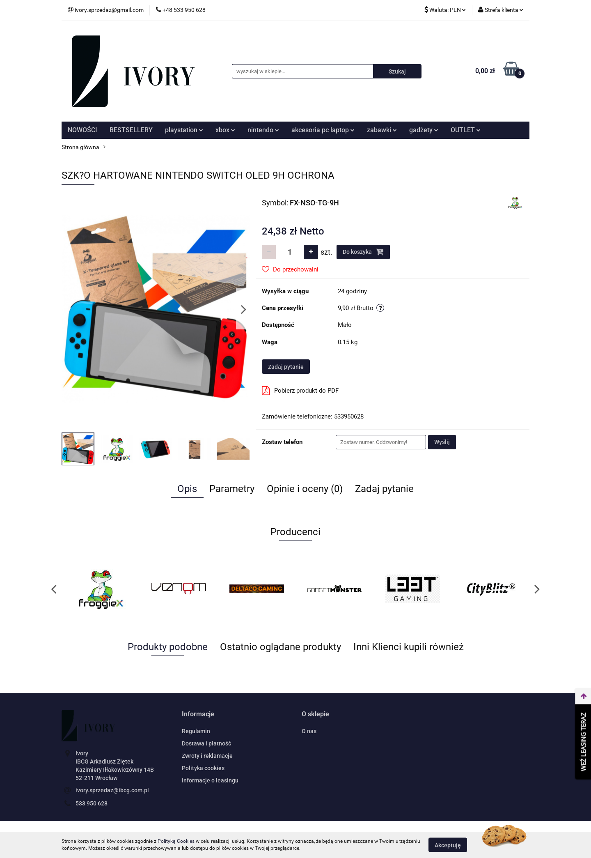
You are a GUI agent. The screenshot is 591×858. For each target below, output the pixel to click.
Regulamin (196, 731)
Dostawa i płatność (206, 743)
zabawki (382, 130)
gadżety (423, 130)
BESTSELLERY (131, 130)
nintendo (263, 130)
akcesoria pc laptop (323, 130)
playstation (184, 130)
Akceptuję (448, 845)
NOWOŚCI (82, 130)
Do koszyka (363, 252)
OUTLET (466, 130)
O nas (309, 731)
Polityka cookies (203, 768)
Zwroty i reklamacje (207, 755)
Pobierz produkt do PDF (300, 390)
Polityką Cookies (176, 841)
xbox (225, 130)
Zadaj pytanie (286, 366)
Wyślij (442, 442)
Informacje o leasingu (210, 780)
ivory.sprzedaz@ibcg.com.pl (112, 790)
